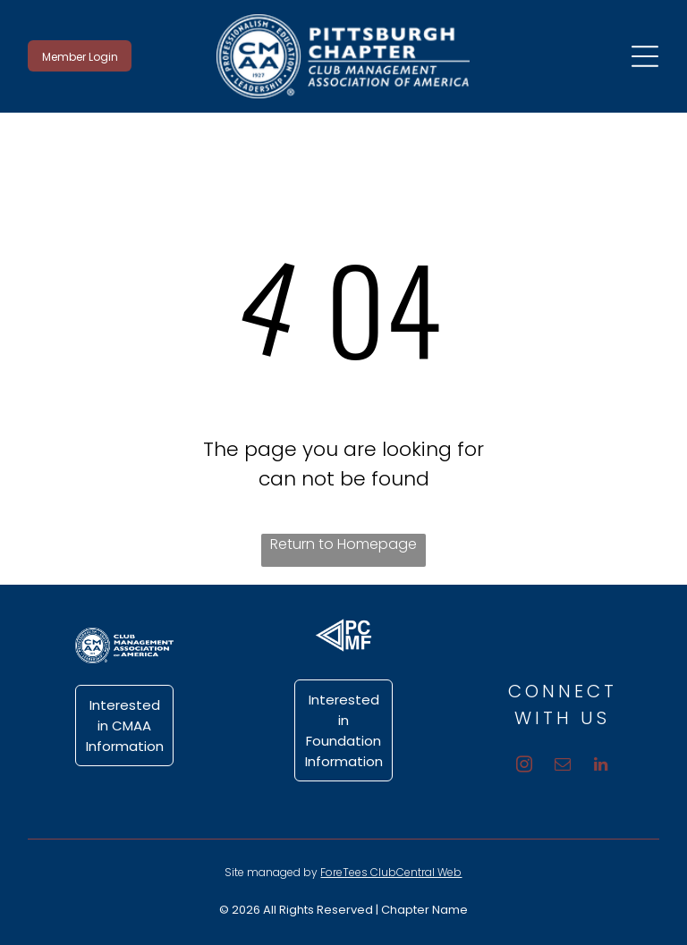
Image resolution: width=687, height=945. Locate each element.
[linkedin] (601, 767)
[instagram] (524, 767)
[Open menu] (645, 56)
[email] (562, 767)
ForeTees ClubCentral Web (391, 872)
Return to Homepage (343, 544)
